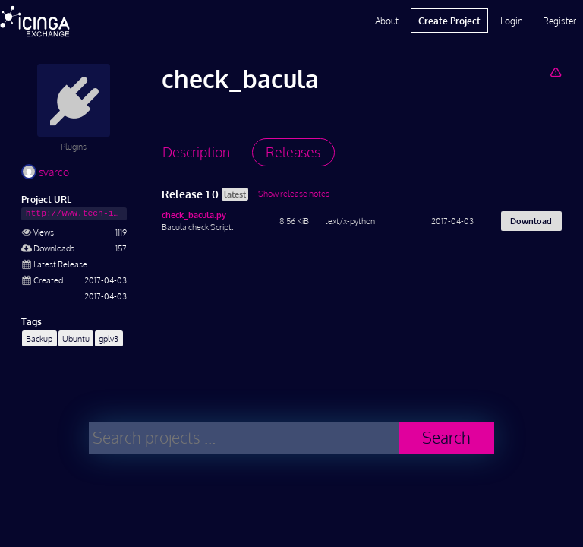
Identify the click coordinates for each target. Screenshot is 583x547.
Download (531, 221)
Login (511, 20)
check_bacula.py (194, 215)
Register (559, 20)
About (387, 20)
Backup (39, 338)
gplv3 (108, 338)
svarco (45, 172)
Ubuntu (76, 338)
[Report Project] (555, 72)
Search (446, 437)
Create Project (449, 20)
